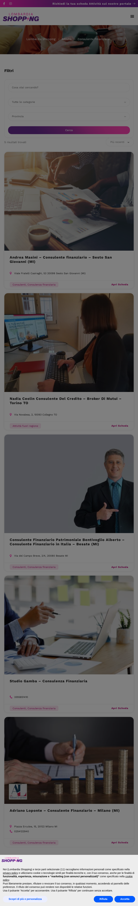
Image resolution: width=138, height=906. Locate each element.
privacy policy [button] (10, 873)
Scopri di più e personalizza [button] (25, 899)
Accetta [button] (124, 899)
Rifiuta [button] (103, 899)
